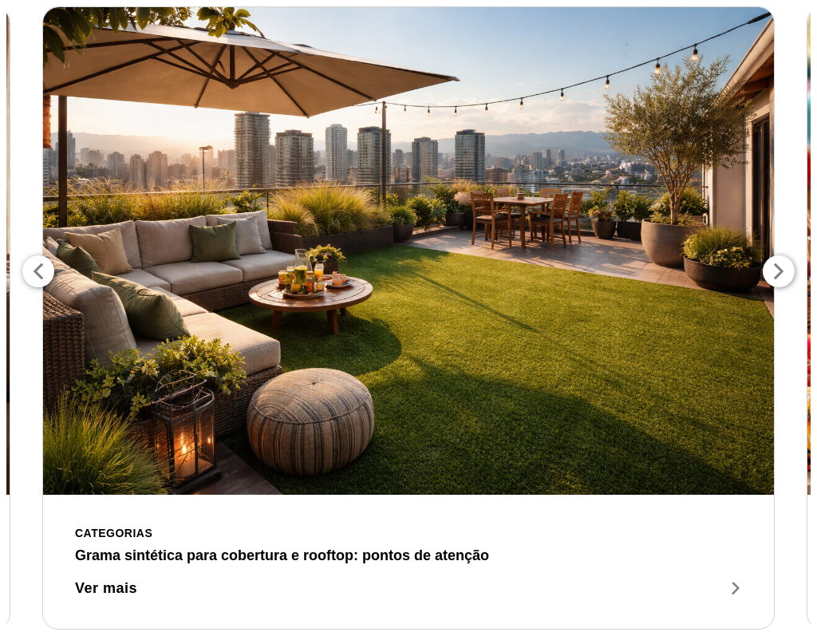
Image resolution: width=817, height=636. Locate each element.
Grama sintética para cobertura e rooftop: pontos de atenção (282, 555)
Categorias (113, 533)
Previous (38, 271)
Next (779, 271)
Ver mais (408, 588)
